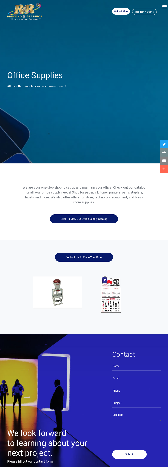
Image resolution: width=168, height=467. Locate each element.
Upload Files (121, 11)
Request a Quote (144, 11)
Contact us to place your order (84, 257)
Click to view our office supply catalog (84, 218)
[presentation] (137, 433)
